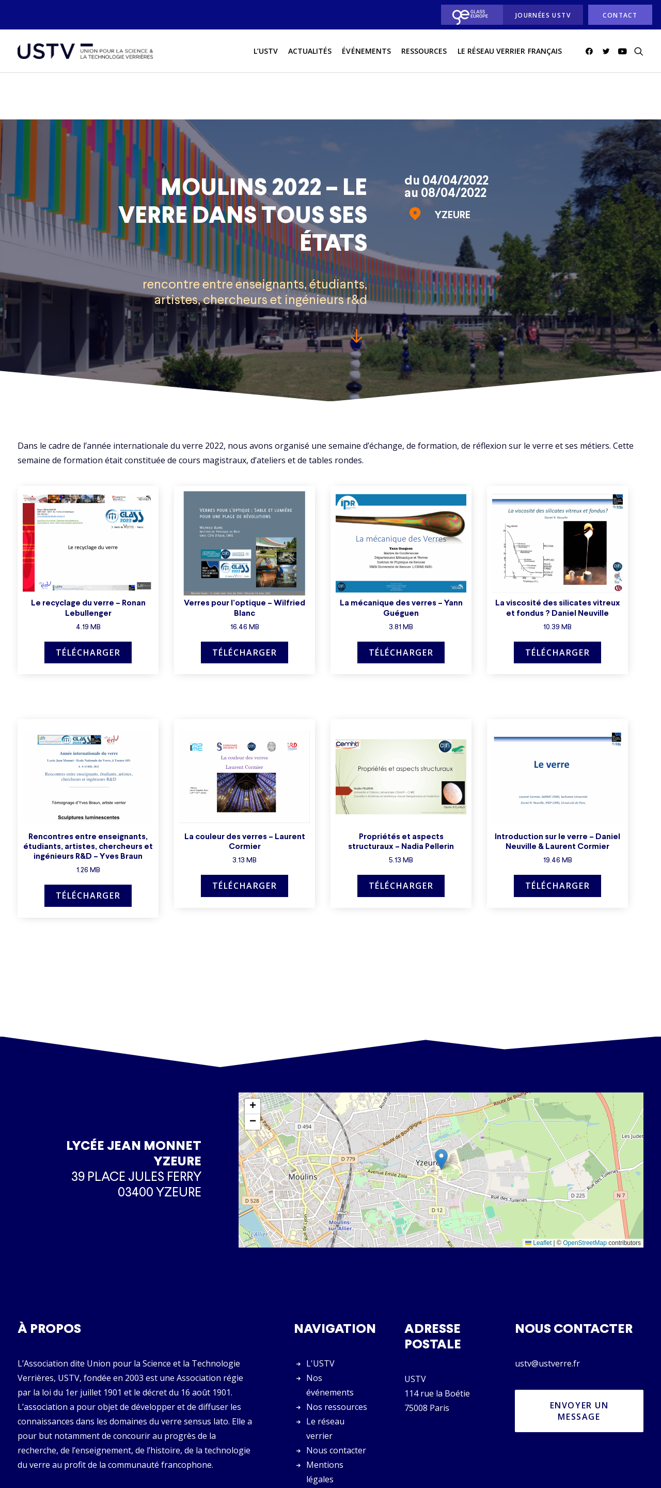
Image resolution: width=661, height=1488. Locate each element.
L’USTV (266, 51)
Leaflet (538, 1196)
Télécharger (88, 606)
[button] (591, 51)
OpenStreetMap (585, 1196)
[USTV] (85, 51)
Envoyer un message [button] (581, 1364)
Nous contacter (336, 1403)
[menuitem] (469, 14)
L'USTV (320, 1317)
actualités (310, 51)
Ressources (424, 51)
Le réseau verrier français (510, 51)
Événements (366, 51)
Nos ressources (336, 1360)
